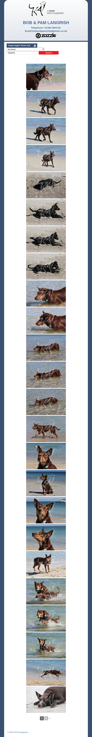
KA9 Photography (20, 732)
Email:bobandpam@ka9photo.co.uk (46, 31)
